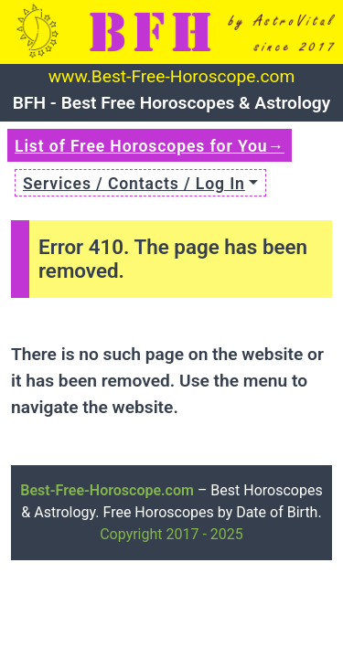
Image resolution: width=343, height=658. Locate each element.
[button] (140, 182)
